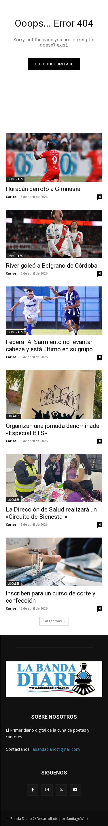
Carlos (11, 196)
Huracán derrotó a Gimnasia (43, 188)
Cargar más (54, 621)
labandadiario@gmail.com (56, 749)
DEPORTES (15, 179)
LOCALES (13, 416)
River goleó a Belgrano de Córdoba (51, 265)
